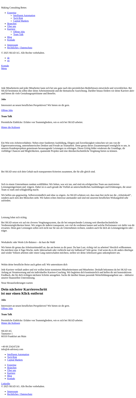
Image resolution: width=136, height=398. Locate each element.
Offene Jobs (19, 31)
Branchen (11, 23)
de (8, 58)
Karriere (11, 29)
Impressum (12, 45)
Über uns (11, 26)
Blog (9, 37)
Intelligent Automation (24, 15)
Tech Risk (18, 18)
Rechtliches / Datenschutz (19, 47)
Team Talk (18, 34)
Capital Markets (21, 21)
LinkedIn (5, 383)
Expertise (11, 12)
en (8, 60)
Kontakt (11, 40)
